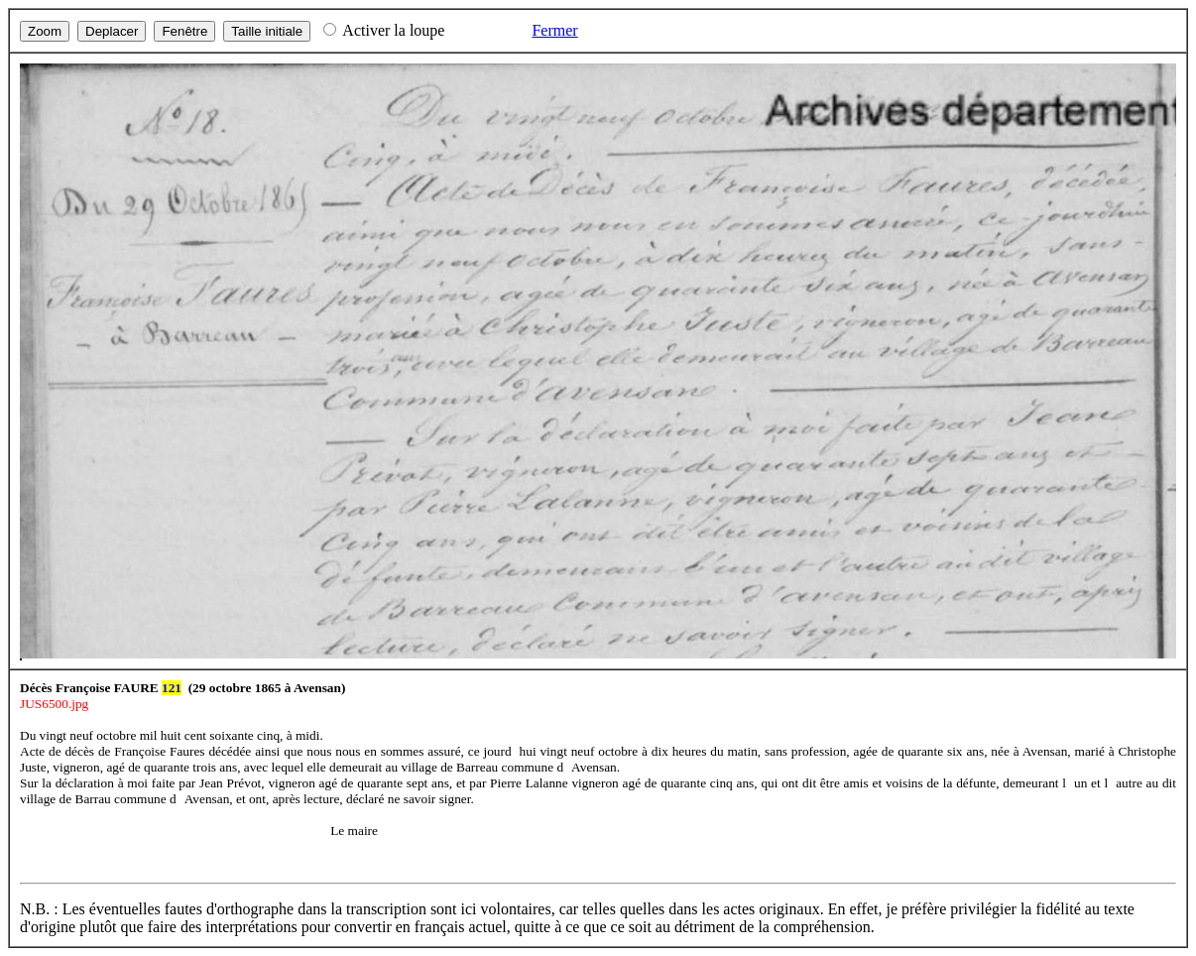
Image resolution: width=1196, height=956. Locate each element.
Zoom (44, 31)
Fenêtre (184, 31)
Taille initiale (266, 31)
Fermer (554, 30)
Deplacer (111, 31)
